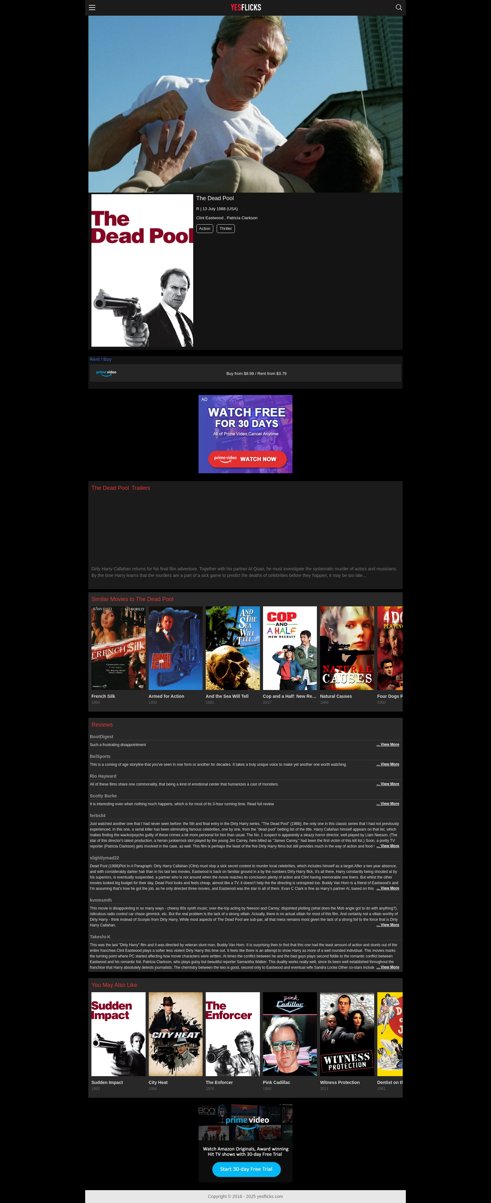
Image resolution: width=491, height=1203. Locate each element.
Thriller (226, 228)
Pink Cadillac (276, 1082)
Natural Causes (336, 696)
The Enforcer (219, 1082)
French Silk (103, 696)
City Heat (158, 1082)
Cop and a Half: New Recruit (290, 696)
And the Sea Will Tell (227, 696)
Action (204, 228)
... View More (388, 744)
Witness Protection (340, 1082)
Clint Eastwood (210, 217)
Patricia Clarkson (242, 217)
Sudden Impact (107, 1082)
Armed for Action (166, 696)
